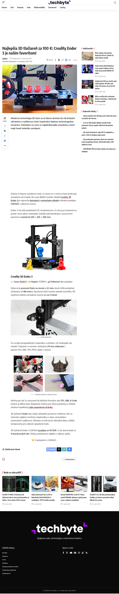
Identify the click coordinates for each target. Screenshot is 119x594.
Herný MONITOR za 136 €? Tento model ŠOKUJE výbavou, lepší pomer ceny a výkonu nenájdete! (73, 497)
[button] (4, 2)
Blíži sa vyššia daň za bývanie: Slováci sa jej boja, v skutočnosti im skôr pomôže (105, 98)
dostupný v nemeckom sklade (56, 200)
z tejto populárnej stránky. (48, 406)
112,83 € (23, 281)
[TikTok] (82, 552)
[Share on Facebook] (55, 60)
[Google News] (75, 552)
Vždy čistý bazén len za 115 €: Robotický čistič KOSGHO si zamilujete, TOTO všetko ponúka (43, 497)
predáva (43, 429)
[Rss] (86, 552)
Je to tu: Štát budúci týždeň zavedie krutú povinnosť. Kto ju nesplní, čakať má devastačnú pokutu (97, 125)
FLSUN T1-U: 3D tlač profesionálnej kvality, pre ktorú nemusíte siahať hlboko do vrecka (103, 497)
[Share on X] (59, 60)
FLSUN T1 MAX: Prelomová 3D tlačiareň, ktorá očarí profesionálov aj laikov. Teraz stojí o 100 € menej (15, 497)
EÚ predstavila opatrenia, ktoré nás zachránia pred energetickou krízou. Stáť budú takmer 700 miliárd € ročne (98, 142)
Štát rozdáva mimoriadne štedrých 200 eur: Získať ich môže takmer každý (104, 55)
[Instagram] (79, 552)
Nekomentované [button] (66, 459)
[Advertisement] (59, 27)
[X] (67, 552)
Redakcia (5, 58)
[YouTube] (71, 552)
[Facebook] (63, 552)
